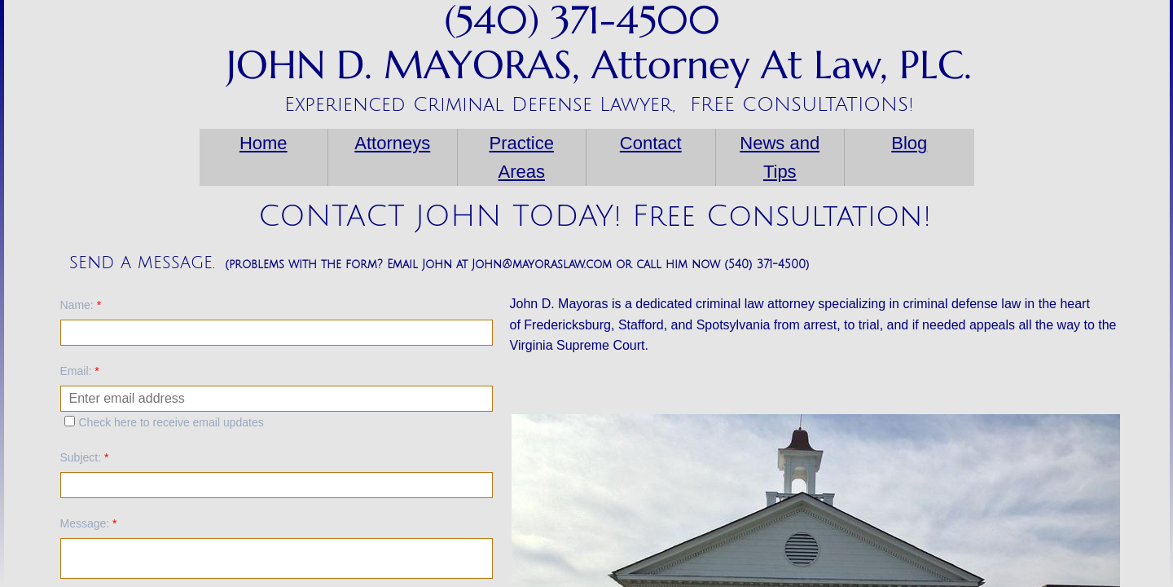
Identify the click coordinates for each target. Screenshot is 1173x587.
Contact (651, 143)
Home (263, 143)
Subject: (84, 457)
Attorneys (392, 143)
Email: (79, 370)
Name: (81, 304)
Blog (909, 143)
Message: (88, 523)
